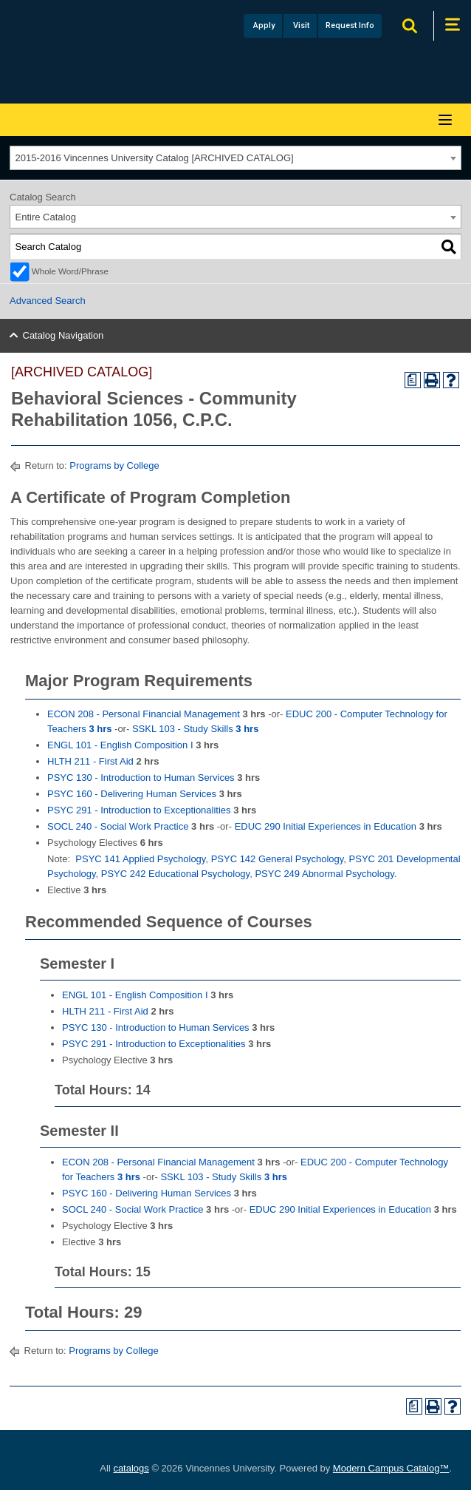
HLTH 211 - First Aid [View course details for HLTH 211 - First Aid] (90, 761)
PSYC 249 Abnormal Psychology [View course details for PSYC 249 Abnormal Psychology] (324, 873)
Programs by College (114, 465)
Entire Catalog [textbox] (46, 217)
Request (350, 25)
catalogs (130, 1468)
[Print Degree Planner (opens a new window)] (413, 380)
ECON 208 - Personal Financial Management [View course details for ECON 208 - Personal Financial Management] (143, 713)
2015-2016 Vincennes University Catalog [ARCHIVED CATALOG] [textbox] (155, 157)
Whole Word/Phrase (70, 271)
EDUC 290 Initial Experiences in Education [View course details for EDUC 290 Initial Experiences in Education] (325, 826)
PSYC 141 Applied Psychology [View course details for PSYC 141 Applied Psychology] (140, 858)
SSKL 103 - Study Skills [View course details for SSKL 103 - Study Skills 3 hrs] (195, 728)
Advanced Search (48, 300)
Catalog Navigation (63, 335)
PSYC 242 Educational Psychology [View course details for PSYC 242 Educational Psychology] (175, 873)
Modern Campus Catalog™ (391, 1468)
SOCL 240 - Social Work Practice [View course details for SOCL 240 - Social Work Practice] (117, 826)
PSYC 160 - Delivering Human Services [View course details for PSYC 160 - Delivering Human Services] (131, 793)
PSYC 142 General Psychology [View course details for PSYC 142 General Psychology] (277, 858)
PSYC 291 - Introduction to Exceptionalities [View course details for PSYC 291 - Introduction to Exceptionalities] (139, 810)
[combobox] (235, 158)
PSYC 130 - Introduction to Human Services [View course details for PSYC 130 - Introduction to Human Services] (141, 777)
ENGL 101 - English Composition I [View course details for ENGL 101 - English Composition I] (120, 745)
